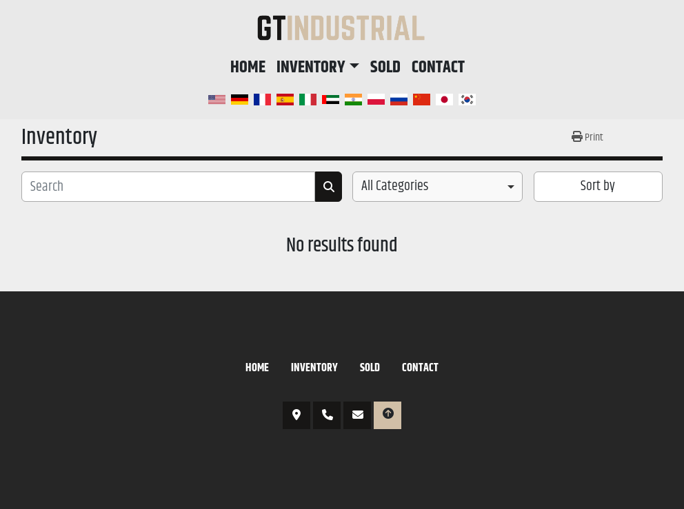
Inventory (310, 67)
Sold (385, 67)
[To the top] (387, 415)
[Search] (168, 187)
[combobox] (437, 187)
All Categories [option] (394, 186)
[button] (317, 67)
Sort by (598, 186)
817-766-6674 (327, 415)
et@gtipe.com (357, 415)
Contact (438, 67)
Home (247, 67)
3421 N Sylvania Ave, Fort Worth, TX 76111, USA (296, 415)
